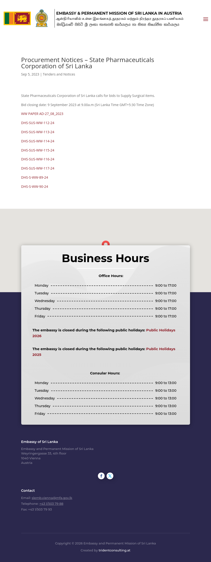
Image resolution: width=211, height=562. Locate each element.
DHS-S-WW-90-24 (34, 186)
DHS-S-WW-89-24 (34, 177)
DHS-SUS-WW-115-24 (37, 150)
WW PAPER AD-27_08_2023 (42, 113)
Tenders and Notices (59, 74)
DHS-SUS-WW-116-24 (37, 159)
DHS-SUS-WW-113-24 (37, 132)
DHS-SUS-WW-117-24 (37, 168)
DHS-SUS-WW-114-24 (37, 141)
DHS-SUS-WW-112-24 (37, 122)
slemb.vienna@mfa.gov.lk (52, 498)
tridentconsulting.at (114, 550)
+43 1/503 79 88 (51, 503)
